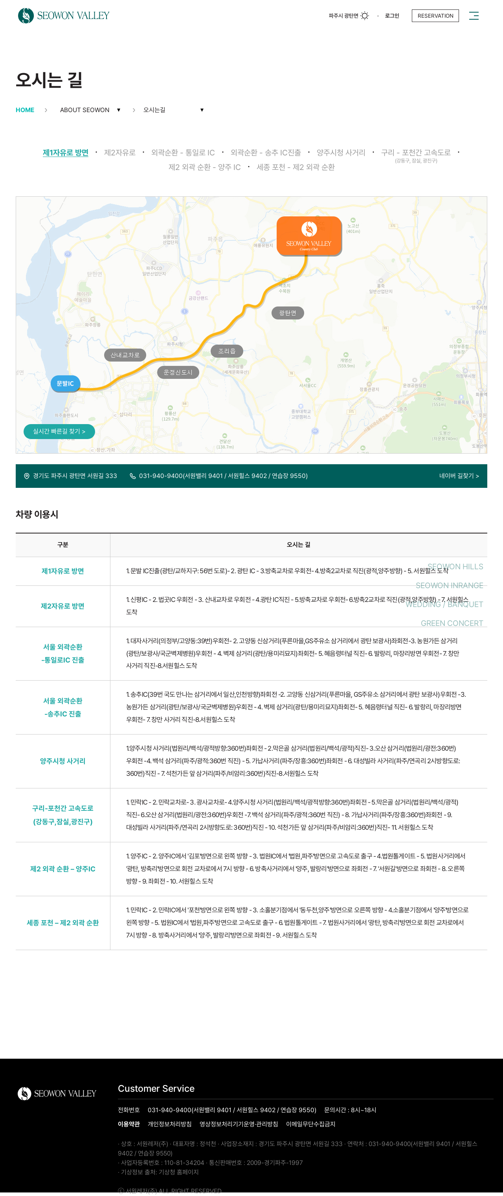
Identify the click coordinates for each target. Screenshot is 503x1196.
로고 (64, 16)
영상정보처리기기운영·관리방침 (239, 1124)
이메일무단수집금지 (311, 1124)
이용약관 (129, 1124)
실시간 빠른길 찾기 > (59, 431)
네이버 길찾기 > (459, 476)
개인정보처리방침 (170, 1124)
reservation (435, 16)
